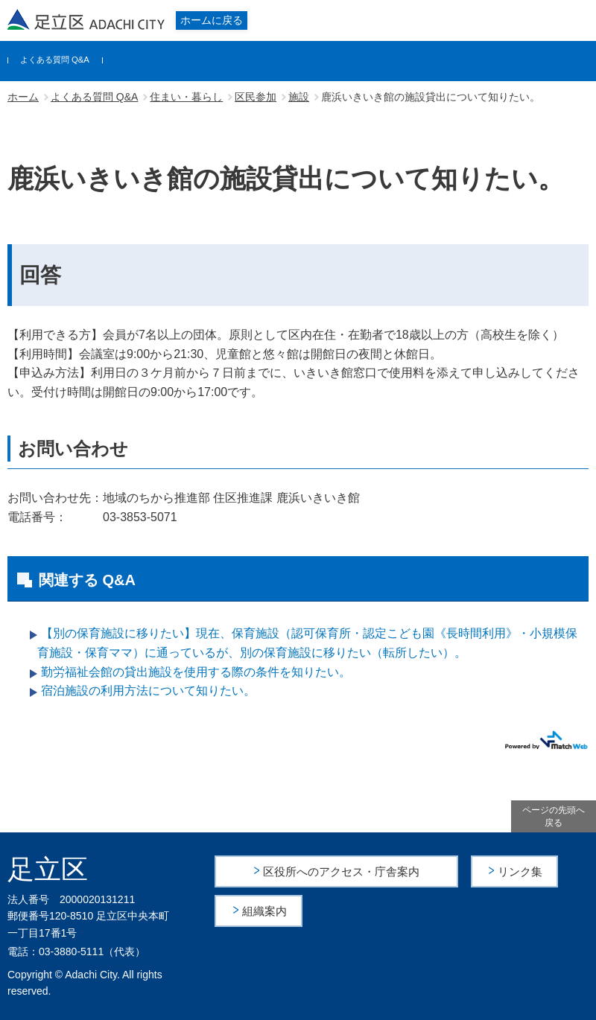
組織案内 (265, 910)
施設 (298, 97)
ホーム (23, 97)
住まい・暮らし (186, 97)
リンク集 (521, 870)
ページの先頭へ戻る (553, 816)
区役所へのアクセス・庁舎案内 (341, 870)
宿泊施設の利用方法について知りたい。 (148, 690)
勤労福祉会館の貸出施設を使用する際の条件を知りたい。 (196, 672)
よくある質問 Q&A (54, 59)
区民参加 (255, 97)
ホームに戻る (211, 20)
